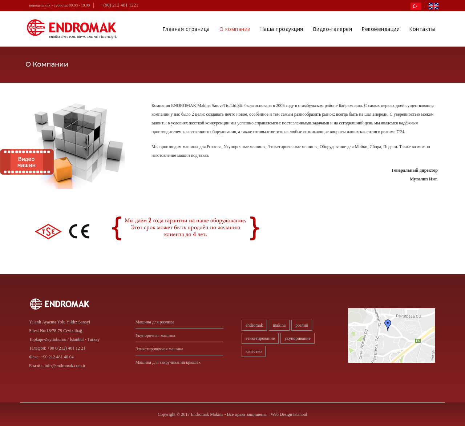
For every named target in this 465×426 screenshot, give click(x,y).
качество (254, 351)
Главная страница (186, 28)
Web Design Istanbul (289, 414)
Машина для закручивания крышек (168, 362)
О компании (235, 28)
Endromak (254, 325)
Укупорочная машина (155, 335)
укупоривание (297, 338)
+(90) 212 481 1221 (119, 5)
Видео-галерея (332, 28)
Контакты (422, 28)
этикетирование (260, 338)
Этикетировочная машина (159, 348)
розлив (301, 325)
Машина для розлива (155, 322)
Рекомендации (380, 28)
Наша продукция (281, 28)
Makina (279, 325)
